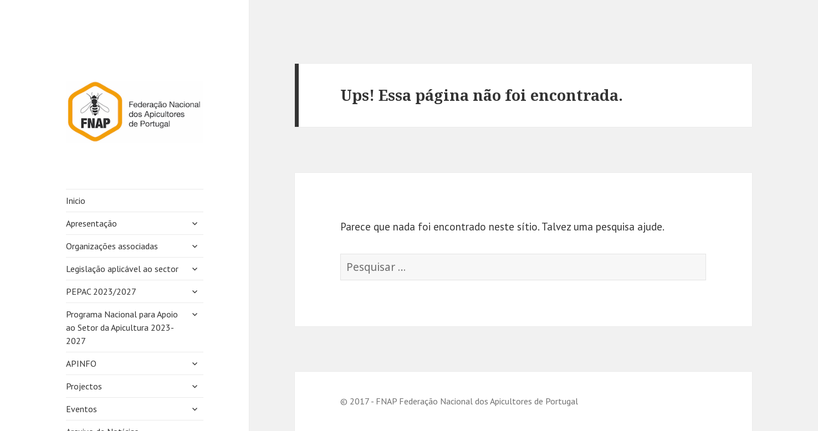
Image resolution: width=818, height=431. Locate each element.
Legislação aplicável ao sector (122, 268)
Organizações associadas (112, 246)
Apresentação (91, 223)
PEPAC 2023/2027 (101, 291)
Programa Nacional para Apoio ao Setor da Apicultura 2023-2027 (122, 327)
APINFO (81, 363)
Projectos (84, 386)
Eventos (81, 408)
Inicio (75, 200)
